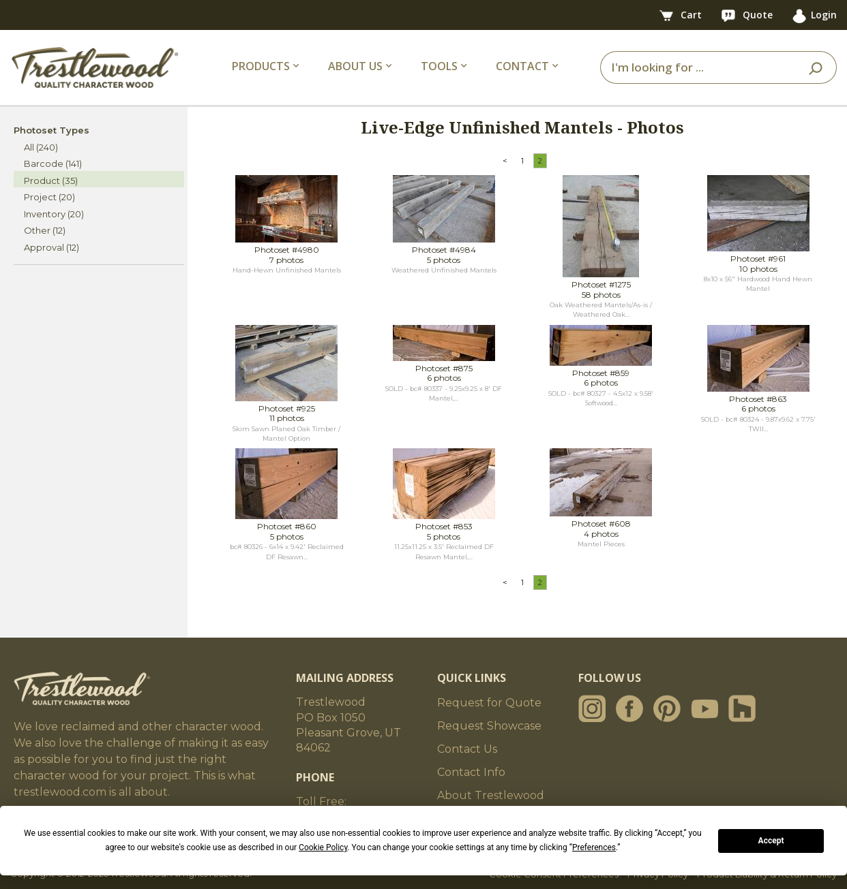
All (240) (41, 147)
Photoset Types (51, 130)
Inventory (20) (54, 213)
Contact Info (471, 772)
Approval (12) (51, 247)
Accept (771, 840)
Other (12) (44, 230)
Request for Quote (489, 702)
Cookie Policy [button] (323, 847)
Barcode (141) (53, 163)
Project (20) (49, 196)
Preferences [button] (594, 847)
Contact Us (467, 749)
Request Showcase (489, 725)
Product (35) (51, 180)
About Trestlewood (490, 795)
